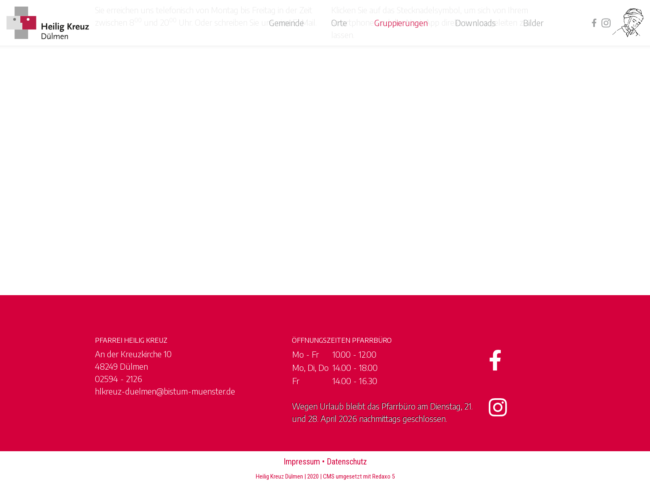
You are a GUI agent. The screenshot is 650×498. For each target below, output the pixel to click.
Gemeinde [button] (286, 22)
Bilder (533, 22)
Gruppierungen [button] (401, 22)
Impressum (302, 462)
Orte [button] (339, 22)
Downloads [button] (475, 22)
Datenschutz (347, 462)
